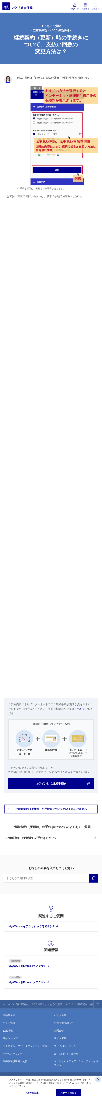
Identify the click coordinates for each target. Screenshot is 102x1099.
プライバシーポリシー (66, 1046)
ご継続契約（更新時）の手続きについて (31, 838)
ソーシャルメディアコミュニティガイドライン (76, 1063)
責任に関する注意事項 (66, 1053)
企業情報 (8, 1030)
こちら (79, 708)
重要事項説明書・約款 (15, 1061)
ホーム (6, 1004)
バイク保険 (60, 1015)
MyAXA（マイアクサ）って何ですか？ (32, 926)
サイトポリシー (62, 1038)
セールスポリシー (13, 1053)
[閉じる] (98, 1079)
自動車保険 (9, 1015)
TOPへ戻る (97, 1004)
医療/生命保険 (61, 1022)
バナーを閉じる (69, 1092)
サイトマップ (10, 1038)
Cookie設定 (32, 1092)
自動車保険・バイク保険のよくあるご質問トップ (43, 1004)
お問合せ (59, 1030)
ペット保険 (9, 1022)
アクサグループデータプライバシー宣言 (25, 1046)
